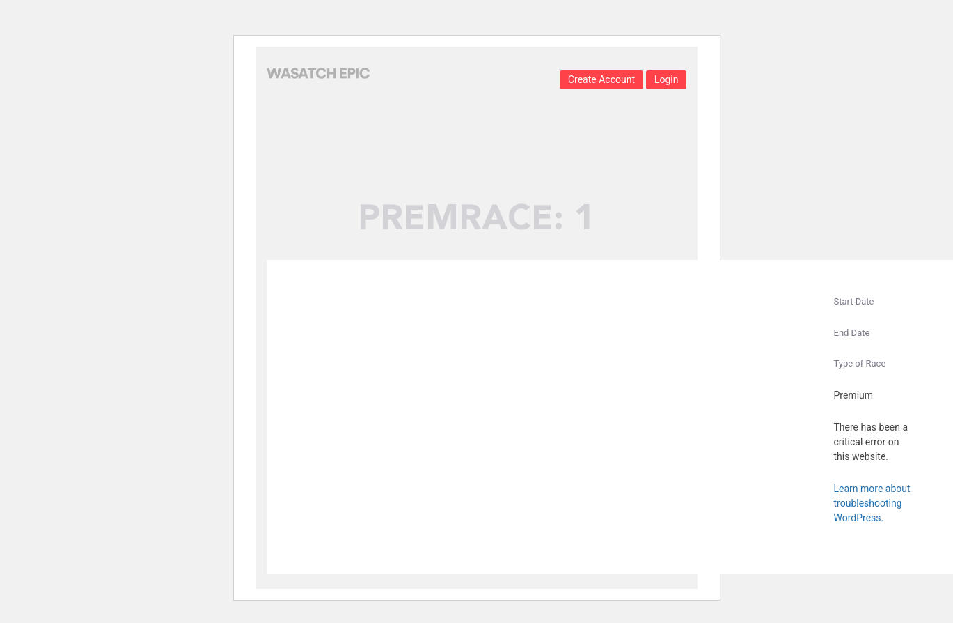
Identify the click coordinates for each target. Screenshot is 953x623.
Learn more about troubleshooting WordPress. (872, 503)
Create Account (601, 79)
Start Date (854, 301)
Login (666, 79)
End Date (852, 333)
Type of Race (860, 363)
